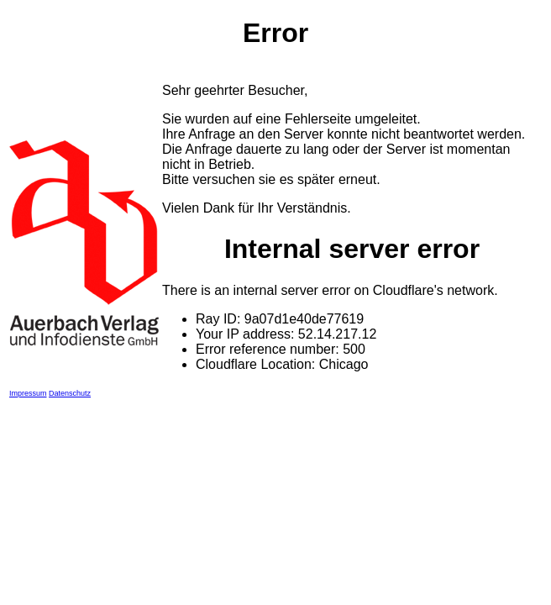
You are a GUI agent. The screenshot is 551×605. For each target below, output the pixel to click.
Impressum (28, 393)
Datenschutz (70, 393)
